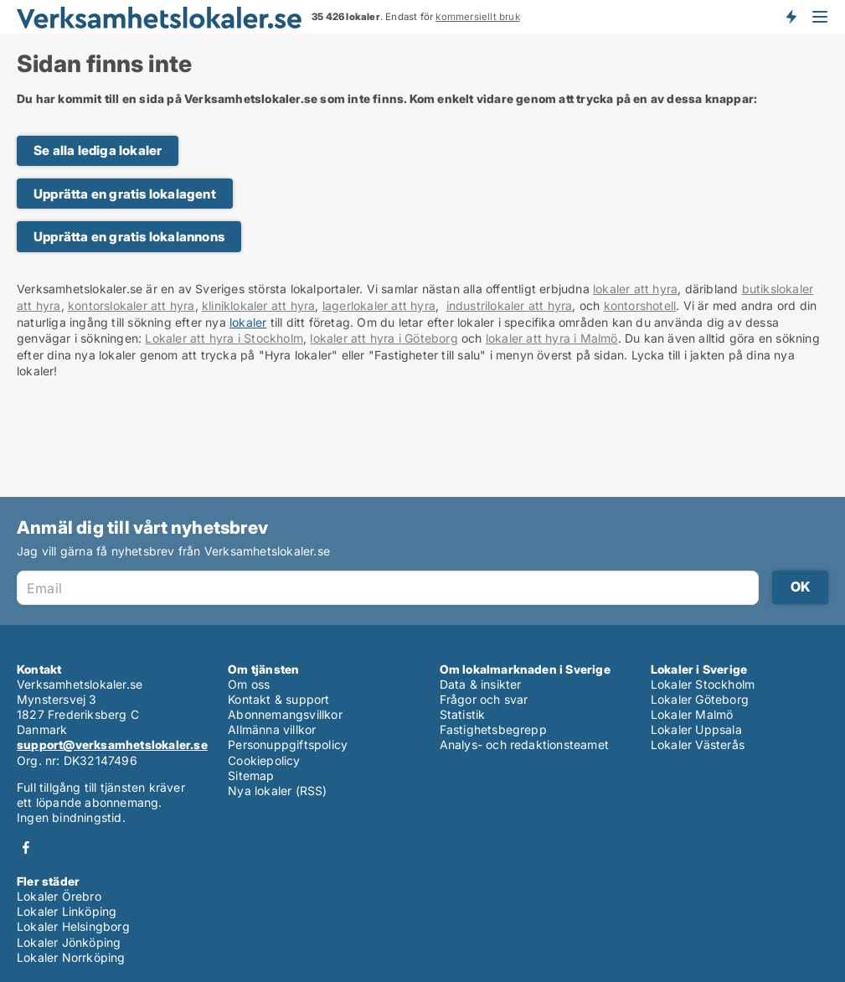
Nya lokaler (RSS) (277, 790)
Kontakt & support (278, 699)
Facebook (26, 847)
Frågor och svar (484, 699)
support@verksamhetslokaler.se (112, 744)
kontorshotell (640, 305)
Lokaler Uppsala (696, 729)
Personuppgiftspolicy (288, 744)
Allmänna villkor (272, 729)
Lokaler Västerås (698, 744)
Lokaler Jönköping (69, 942)
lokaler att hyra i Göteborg (383, 338)
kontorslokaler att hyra (131, 305)
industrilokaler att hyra (509, 305)
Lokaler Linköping (66, 911)
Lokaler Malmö (692, 714)
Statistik (463, 714)
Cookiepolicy (264, 760)
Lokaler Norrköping (71, 957)
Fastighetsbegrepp (493, 729)
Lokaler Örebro (59, 896)
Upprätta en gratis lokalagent (124, 194)
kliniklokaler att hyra (258, 305)
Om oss (249, 684)
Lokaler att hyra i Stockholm (224, 338)
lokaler (247, 322)
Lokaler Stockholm (703, 684)
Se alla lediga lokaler (97, 150)
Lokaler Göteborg (700, 699)
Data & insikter (481, 684)
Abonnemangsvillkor (285, 714)
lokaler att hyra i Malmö (552, 338)
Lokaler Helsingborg (73, 926)
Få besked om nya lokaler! (790, 16)
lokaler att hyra (635, 289)
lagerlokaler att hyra (378, 305)
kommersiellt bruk (477, 17)
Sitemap (251, 775)
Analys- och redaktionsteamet (525, 744)
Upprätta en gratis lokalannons (128, 237)
